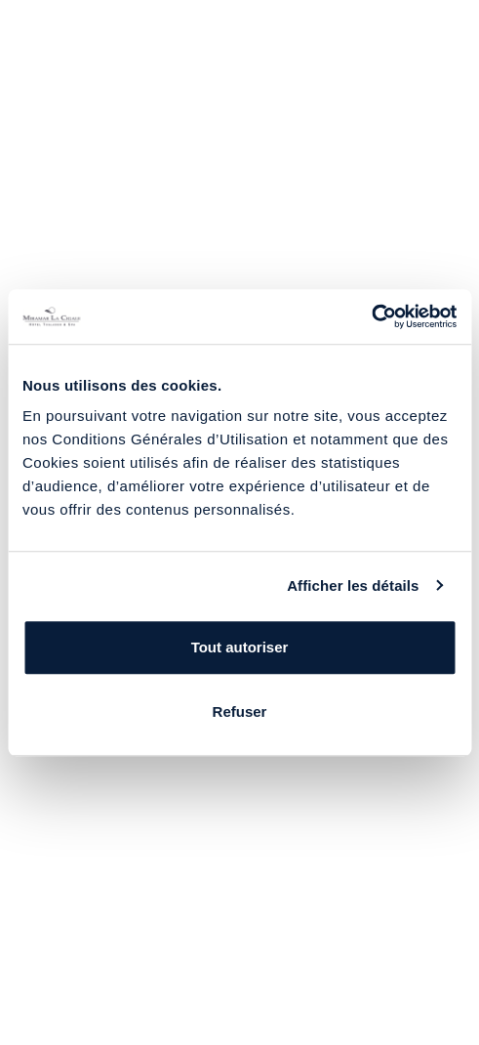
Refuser (240, 711)
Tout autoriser (240, 647)
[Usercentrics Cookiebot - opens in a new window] (371, 316)
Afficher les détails (353, 585)
